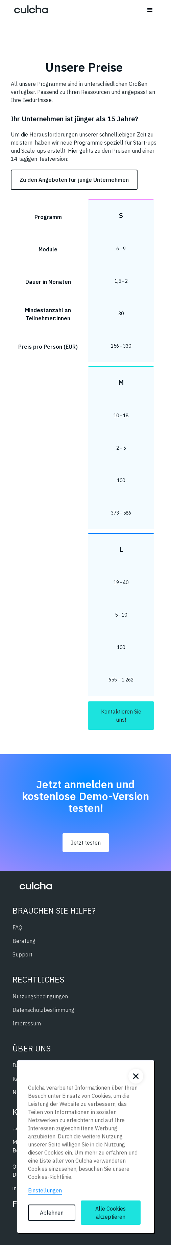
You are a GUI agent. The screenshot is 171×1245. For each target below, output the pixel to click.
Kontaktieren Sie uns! (121, 715)
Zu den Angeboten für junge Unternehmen (74, 179)
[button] (150, 10)
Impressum (27, 1023)
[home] (29, 10)
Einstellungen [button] (45, 1192)
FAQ (17, 927)
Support (22, 954)
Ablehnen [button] (52, 1214)
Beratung (24, 941)
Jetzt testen (86, 842)
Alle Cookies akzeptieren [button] (110, 1214)
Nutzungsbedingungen (40, 996)
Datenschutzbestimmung (43, 1009)
